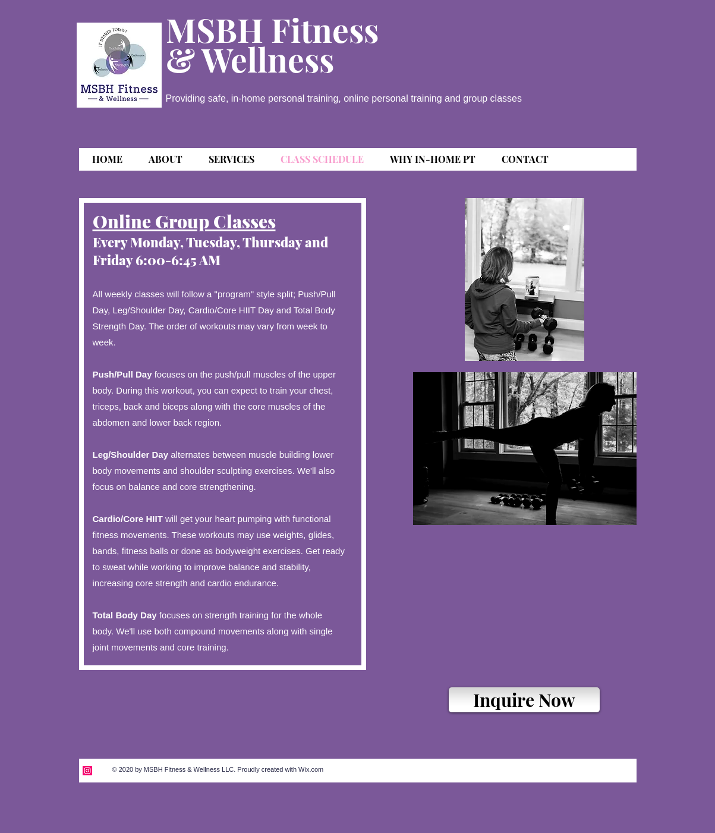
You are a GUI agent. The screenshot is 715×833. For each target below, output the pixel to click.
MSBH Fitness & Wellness (272, 44)
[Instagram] (87, 770)
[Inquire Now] (524, 699)
